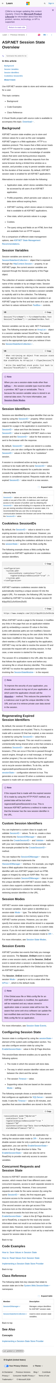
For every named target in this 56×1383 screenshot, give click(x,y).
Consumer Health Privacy (23, 1376)
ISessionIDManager (11, 864)
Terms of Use (44, 1376)
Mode (17, 912)
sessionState (12, 544)
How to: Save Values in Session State (19, 1252)
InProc (7, 386)
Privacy (5, 1376)
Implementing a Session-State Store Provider (23, 1264)
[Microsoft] (28, 3)
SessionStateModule (23, 672)
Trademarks (7, 1379)
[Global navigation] (2, 3)
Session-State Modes (14, 400)
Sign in (51, 3)
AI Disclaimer (7, 1372)
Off (49, 934)
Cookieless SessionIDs (13, 76)
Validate (39, 840)
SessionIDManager (25, 837)
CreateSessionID (21, 840)
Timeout (22, 1079)
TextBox (36, 305)
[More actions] (51, 35)
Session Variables (11, 69)
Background (9, 66)
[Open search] (44, 3)
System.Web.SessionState (36, 1285)
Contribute (46, 1372)
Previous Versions (17, 35)
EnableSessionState (11, 1049)
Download (27, 122)
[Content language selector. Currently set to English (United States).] (14, 1360)
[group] (28, 362)
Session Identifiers (11, 73)
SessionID (23, 419)
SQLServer (38, 1097)
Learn (5, 35)
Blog (35, 1372)
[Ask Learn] (39, 35)
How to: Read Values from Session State (21, 1258)
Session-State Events (36, 1026)
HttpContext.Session (22, 264)
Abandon (8, 696)
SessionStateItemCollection (14, 260)
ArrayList (41, 330)
